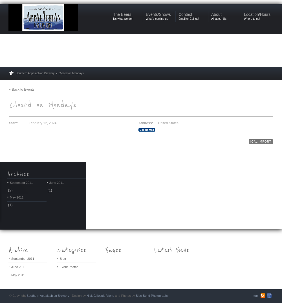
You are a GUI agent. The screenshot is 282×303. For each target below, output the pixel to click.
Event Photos (69, 267)
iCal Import (260, 141)
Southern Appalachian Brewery (35, 73)
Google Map (147, 129)
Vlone (110, 295)
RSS (263, 295)
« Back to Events (21, 89)
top (256, 295)
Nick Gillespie (96, 295)
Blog (63, 258)
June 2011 (56, 182)
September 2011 (21, 182)
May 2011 (16, 197)
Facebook (269, 295)
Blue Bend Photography (152, 295)
